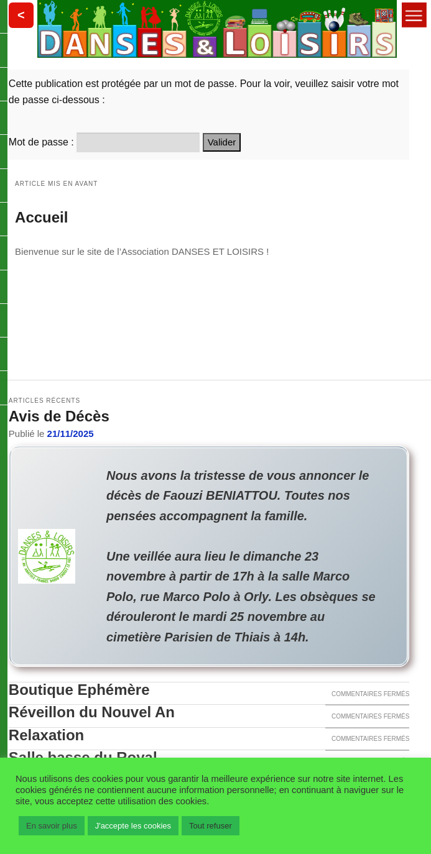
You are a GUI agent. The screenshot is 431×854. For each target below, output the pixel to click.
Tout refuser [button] (210, 825)
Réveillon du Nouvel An (92, 712)
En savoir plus (51, 825)
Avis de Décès (59, 416)
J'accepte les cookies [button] (133, 825)
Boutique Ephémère (79, 690)
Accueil (41, 217)
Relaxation (46, 735)
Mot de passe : (104, 142)
